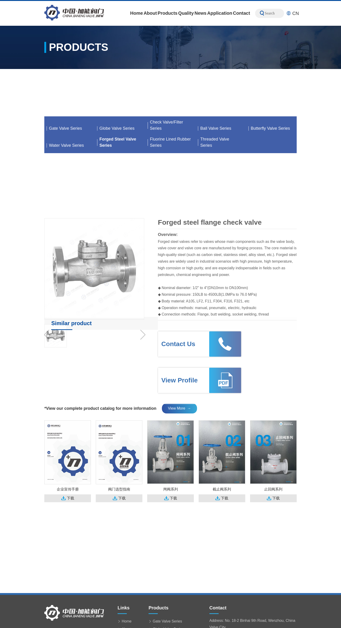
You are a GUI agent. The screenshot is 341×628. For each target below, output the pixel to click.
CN (292, 13)
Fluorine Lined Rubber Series (170, 191)
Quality (186, 13)
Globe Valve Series (117, 177)
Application (219, 13)
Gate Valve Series (65, 177)
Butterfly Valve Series (270, 177)
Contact (241, 13)
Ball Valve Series (215, 177)
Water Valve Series (66, 194)
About (150, 13)
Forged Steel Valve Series (117, 191)
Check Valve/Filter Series (166, 174)
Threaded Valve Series (214, 191)
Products (168, 13)
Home (136, 13)
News (200, 13)
